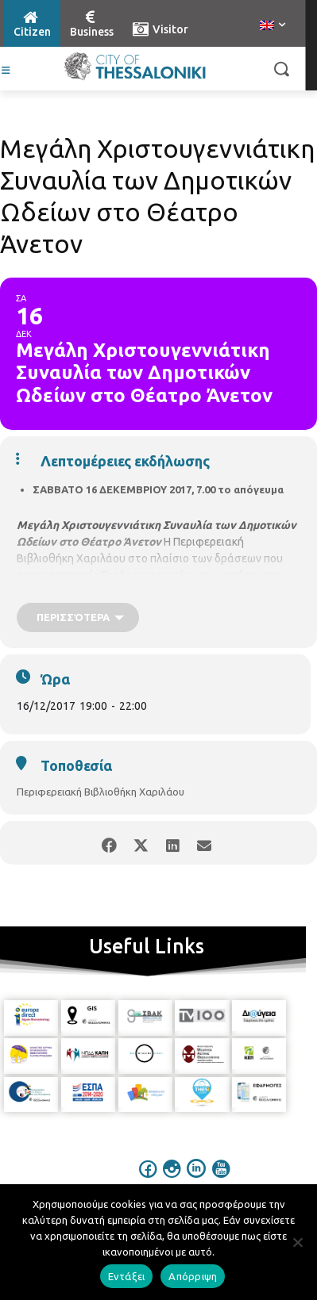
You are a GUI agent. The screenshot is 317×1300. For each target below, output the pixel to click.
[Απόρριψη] (297, 1242)
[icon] (148, 1179)
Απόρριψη (192, 1276)
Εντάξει (126, 1276)
